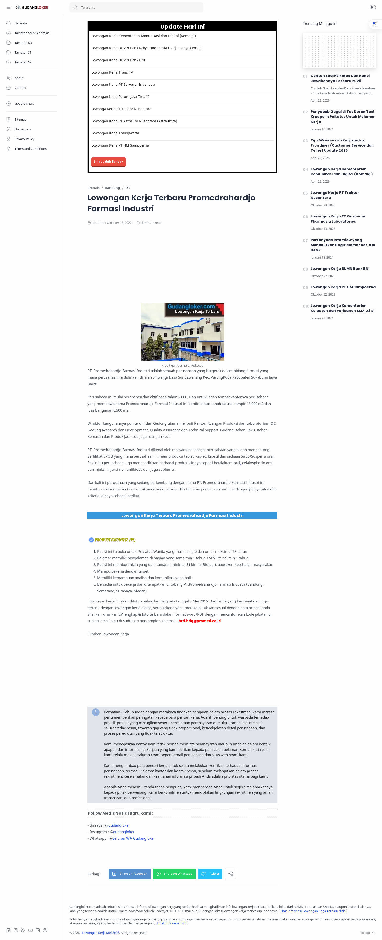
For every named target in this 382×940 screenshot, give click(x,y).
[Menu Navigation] (8, 7)
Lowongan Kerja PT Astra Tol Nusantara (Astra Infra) (134, 121)
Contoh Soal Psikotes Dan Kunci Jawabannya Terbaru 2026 (340, 78)
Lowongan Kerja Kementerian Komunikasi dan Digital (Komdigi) (143, 35)
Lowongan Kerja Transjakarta (115, 133)
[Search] (136, 7)
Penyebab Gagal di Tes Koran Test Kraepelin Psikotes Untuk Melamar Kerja (343, 116)
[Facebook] (8, 930)
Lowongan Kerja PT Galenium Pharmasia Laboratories (338, 219)
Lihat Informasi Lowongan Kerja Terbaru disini (313, 911)
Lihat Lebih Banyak (108, 162)
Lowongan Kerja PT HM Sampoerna (120, 145)
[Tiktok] (45, 930)
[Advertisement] (182, 269)
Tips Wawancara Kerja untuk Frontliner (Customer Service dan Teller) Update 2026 (342, 145)
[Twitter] (23, 930)
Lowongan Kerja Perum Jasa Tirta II (120, 96)
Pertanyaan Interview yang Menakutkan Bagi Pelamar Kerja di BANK (343, 245)
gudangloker (119, 825)
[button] (373, 7)
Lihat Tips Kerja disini (172, 923)
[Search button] (75, 7)
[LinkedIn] (37, 930)
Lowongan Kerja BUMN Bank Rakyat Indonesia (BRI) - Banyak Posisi (146, 48)
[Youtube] (30, 930)
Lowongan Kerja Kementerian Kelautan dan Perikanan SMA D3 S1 (343, 308)
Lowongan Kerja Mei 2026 (100, 933)
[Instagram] (15, 930)
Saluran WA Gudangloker (134, 838)
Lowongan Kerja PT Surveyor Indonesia (123, 84)
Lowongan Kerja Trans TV (112, 72)
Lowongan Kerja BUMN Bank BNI (118, 60)
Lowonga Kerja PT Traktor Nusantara (121, 108)
